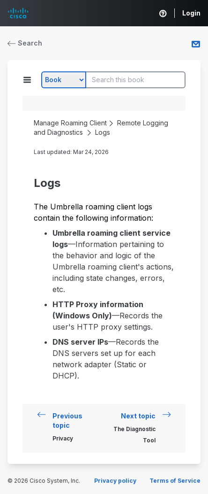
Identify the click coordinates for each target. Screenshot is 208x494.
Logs (102, 132)
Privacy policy (115, 480)
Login (191, 13)
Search (24, 43)
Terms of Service (175, 480)
